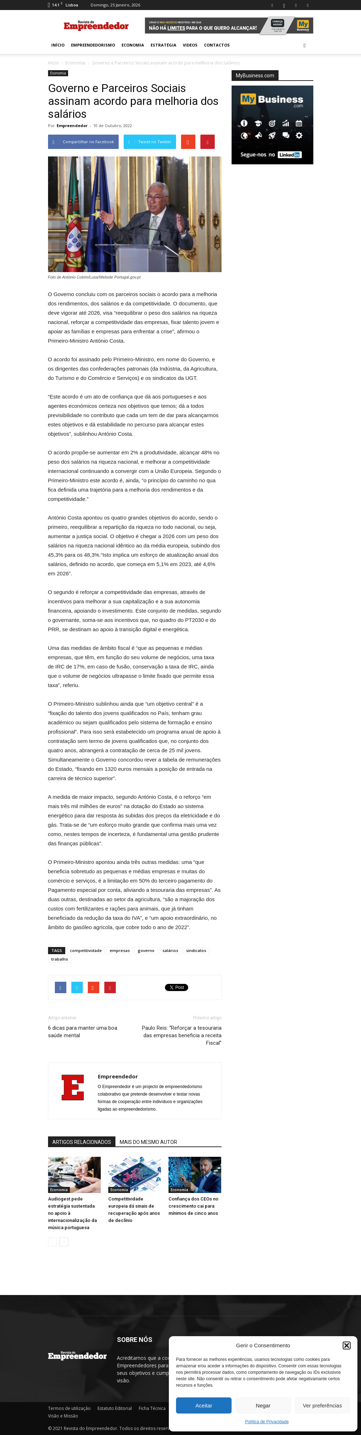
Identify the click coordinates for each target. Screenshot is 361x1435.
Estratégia (163, 45)
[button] (346, 1345)
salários (170, 950)
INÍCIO (58, 45)
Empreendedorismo (93, 45)
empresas (120, 950)
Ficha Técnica (152, 1408)
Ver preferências (322, 1405)
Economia (133, 45)
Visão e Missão (63, 1416)
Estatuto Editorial (115, 1408)
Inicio (53, 63)
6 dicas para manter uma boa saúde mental (82, 1032)
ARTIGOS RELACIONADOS (81, 1142)
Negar (263, 1405)
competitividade (86, 950)
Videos (190, 45)
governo (146, 950)
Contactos (217, 45)
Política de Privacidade (267, 1421)
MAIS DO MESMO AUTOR (148, 1142)
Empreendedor (72, 125)
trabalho (59, 959)
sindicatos (196, 950)
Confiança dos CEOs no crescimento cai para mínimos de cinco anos (193, 1206)
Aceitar (203, 1405)
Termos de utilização (69, 1408)
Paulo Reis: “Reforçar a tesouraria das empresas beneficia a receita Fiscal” (182, 1035)
